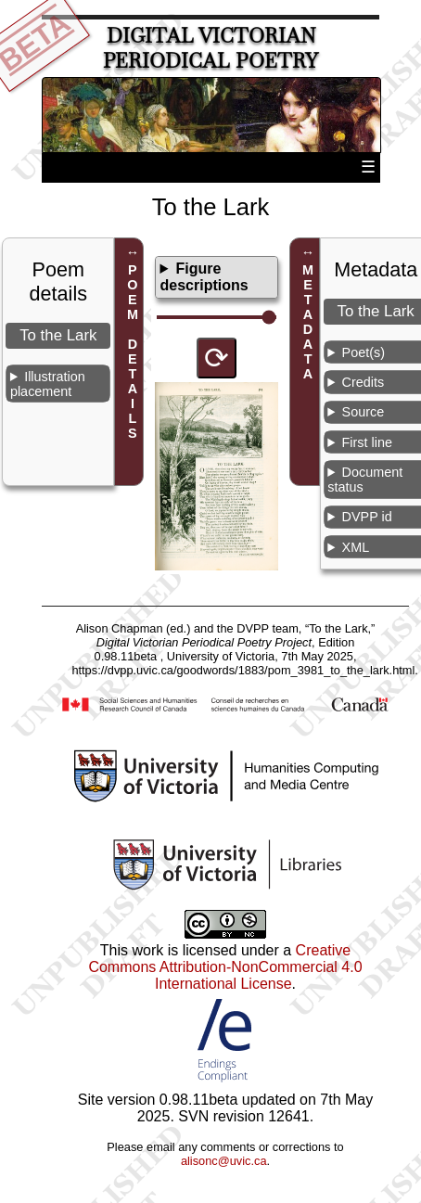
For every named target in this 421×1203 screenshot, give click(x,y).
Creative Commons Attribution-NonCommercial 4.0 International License (225, 967)
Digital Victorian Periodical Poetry (210, 48)
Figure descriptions (203, 277)
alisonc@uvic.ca (224, 1161)
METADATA (307, 322)
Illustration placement (47, 384)
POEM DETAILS (132, 352)
